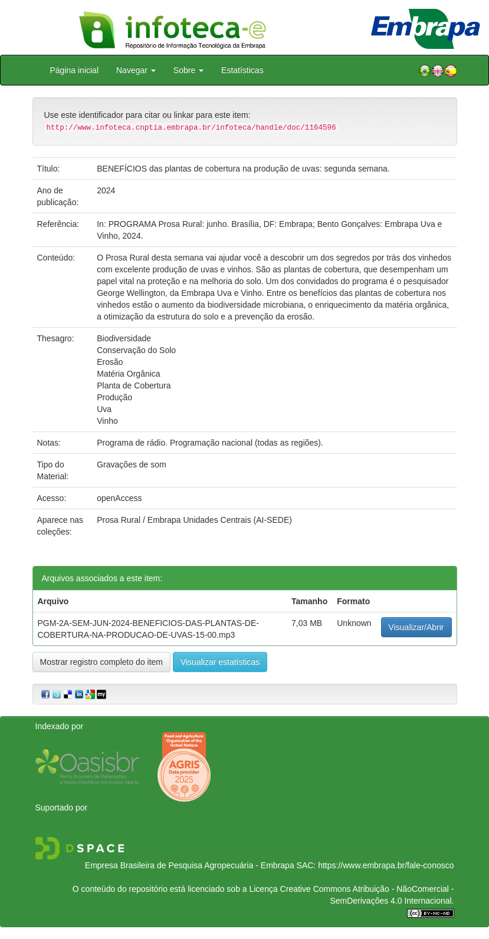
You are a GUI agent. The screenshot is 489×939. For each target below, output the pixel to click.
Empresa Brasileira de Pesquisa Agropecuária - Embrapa (189, 865)
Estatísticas (242, 70)
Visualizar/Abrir (416, 627)
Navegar (136, 70)
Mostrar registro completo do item (101, 662)
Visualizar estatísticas (220, 662)
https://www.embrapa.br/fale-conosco (386, 865)
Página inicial (74, 70)
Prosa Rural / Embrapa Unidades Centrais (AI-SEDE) (194, 520)
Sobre (188, 70)
